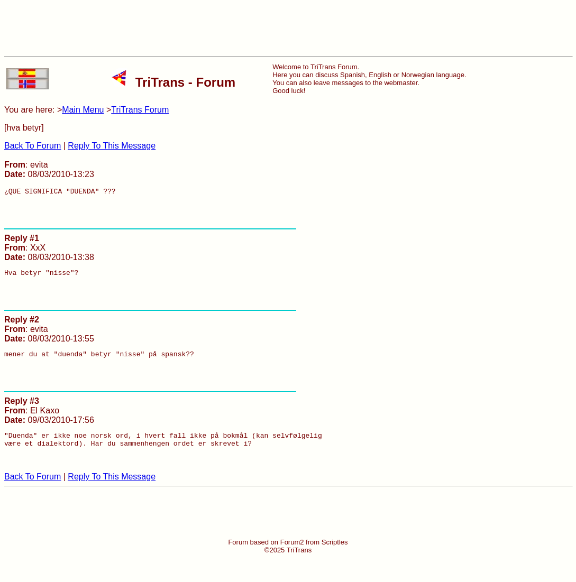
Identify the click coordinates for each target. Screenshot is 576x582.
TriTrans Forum (140, 109)
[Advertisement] (288, 28)
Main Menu (83, 109)
